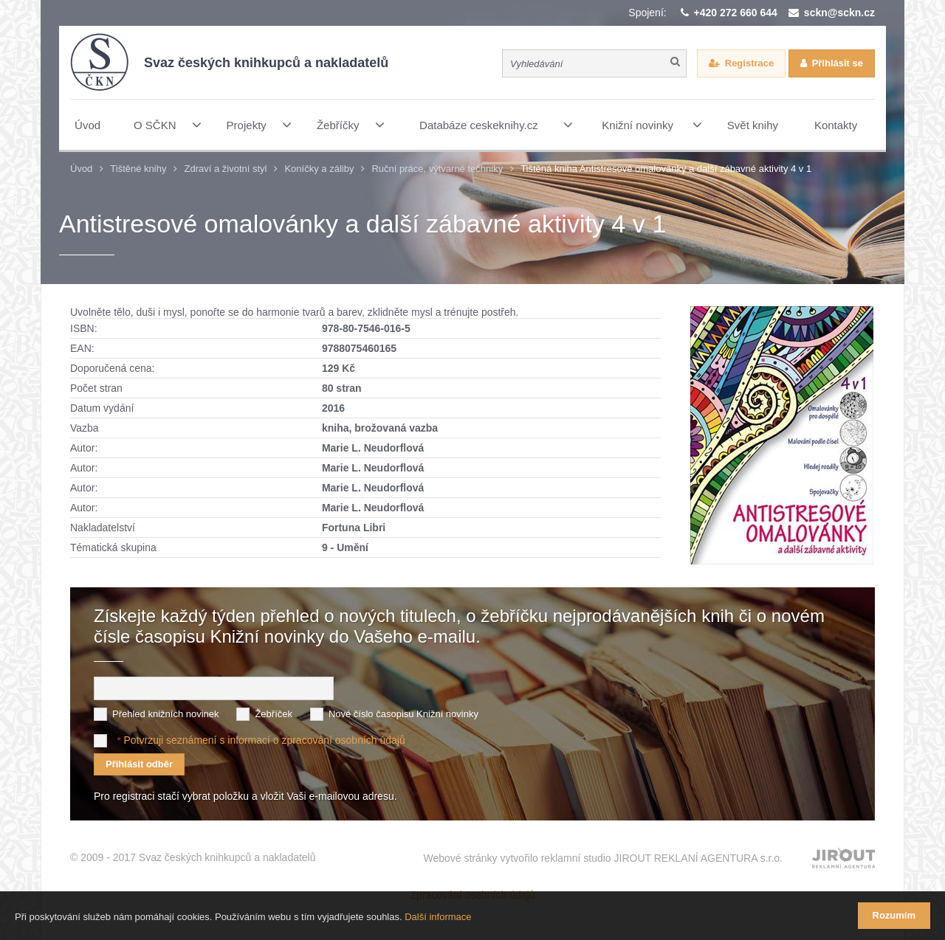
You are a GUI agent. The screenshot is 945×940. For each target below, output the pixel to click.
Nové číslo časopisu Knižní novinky (403, 713)
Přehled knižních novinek (165, 713)
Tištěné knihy (138, 168)
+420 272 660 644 (735, 12)
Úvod (81, 168)
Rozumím (894, 915)
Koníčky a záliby (319, 168)
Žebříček (273, 713)
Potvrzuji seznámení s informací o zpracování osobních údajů (264, 740)
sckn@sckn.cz (839, 12)
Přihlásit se (837, 63)
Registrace (749, 63)
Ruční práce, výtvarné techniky (437, 168)
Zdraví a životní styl (225, 168)
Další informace (438, 916)
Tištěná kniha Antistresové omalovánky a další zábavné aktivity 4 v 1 (665, 168)
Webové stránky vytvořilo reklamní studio (603, 858)
